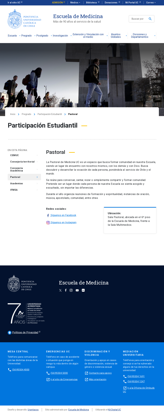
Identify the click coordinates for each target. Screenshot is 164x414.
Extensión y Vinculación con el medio (90, 35)
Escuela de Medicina (78, 409)
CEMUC (24, 155)
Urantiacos (33, 409)
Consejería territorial (24, 161)
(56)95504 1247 (136, 381)
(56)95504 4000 (20, 369)
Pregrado (28, 35)
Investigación (62, 35)
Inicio (12, 114)
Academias (24, 183)
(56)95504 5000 (59, 373)
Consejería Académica (24, 169)
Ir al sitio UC (14, 2)
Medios (75, 2)
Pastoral (24, 177)
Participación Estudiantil (50, 114)
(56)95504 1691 (136, 376)
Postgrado (44, 35)
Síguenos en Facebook (61, 215)
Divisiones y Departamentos (143, 35)
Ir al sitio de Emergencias (64, 379)
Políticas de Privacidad (23, 333)
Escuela (14, 35)
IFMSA (24, 190)
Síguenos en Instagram (61, 223)
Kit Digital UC (114, 409)
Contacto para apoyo (100, 373)
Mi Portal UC (132, 2)
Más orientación (98, 379)
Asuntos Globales (119, 35)
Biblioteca (91, 2)
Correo (151, 2)
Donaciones (111, 2)
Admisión (57, 2)
